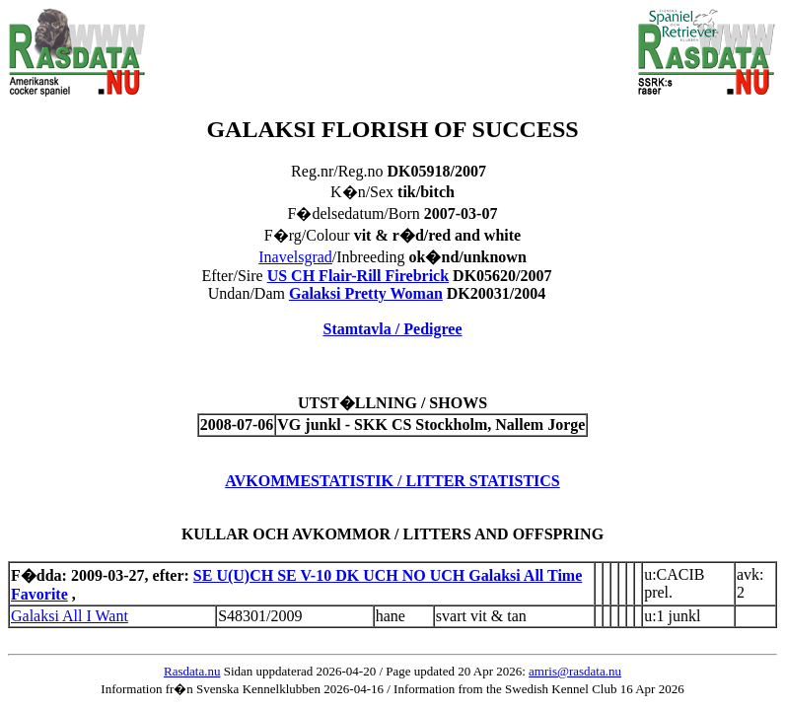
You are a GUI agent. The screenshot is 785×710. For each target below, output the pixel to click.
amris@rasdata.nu (575, 671)
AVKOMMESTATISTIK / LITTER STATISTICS (392, 480)
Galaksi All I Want (69, 615)
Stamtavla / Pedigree (392, 328)
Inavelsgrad (295, 256)
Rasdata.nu (192, 671)
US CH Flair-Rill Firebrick (358, 275)
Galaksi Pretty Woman (366, 293)
